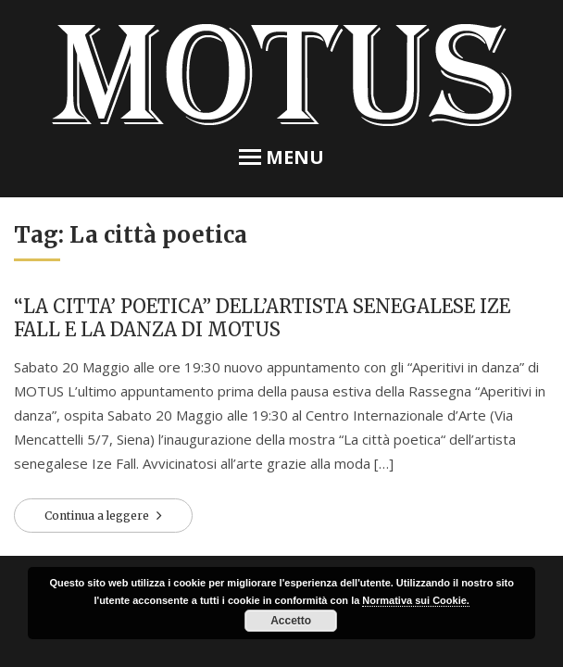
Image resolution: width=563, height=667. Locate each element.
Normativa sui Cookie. (415, 600)
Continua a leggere (98, 515)
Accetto (290, 620)
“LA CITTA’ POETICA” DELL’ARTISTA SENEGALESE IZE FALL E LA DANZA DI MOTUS (262, 318)
